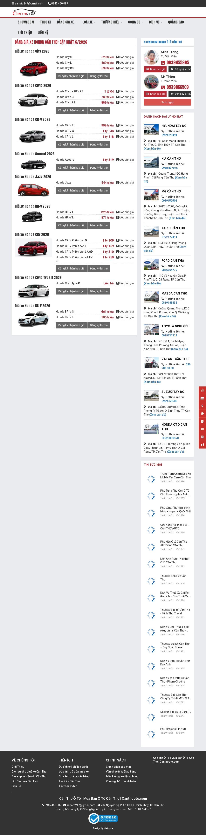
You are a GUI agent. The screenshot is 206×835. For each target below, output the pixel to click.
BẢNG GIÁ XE (67, 22)
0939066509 (175, 87)
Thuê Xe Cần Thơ (69, 781)
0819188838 (169, 302)
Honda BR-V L (64, 317)
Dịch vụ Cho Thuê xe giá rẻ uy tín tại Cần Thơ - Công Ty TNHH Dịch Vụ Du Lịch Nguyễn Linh (174, 628)
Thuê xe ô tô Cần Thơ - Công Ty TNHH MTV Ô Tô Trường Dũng (175, 696)
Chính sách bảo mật (118, 766)
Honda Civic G (65, 97)
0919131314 (169, 335)
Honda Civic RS (65, 102)
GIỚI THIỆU (24, 32)
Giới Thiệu (18, 766)
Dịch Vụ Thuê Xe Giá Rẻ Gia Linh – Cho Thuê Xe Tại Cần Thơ (174, 594)
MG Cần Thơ (171, 191)
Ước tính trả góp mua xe (74, 771)
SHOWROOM (25, 22)
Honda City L (64, 62)
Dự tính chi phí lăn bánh (73, 766)
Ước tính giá (125, 57)
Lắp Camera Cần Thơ (25, 781)
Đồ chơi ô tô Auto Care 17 (175, 711)
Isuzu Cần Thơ (173, 228)
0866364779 (169, 269)
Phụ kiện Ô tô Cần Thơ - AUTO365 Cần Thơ (174, 543)
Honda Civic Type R (68, 283)
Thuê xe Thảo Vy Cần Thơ (173, 577)
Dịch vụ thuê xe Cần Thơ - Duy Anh (175, 662)
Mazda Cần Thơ (174, 293)
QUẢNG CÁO (176, 22)
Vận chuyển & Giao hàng (121, 771)
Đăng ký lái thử (99, 76)
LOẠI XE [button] (88, 22)
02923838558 (170, 438)
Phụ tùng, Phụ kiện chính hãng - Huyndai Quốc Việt (175, 509)
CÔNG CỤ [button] (135, 22)
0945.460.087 (58, 3)
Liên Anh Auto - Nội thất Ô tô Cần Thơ (174, 560)
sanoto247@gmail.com (28, 3)
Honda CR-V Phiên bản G (71, 240)
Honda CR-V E (64, 125)
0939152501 (169, 200)
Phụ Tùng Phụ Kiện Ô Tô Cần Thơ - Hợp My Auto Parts (174, 492)
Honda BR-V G (65, 311)
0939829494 (169, 135)
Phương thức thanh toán (121, 781)
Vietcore (108, 828)
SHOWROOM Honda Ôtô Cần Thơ (163, 42)
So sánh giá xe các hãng (74, 776)
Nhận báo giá (155, 69)
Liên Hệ (16, 786)
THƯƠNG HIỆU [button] (111, 22)
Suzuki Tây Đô (172, 392)
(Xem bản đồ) (152, 148)
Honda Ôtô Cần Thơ (174, 427)
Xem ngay (167, 102)
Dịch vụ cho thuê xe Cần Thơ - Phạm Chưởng (174, 679)
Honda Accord (65, 159)
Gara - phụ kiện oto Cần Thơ (29, 776)
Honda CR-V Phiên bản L (71, 246)
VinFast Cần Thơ (175, 359)
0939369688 (169, 401)
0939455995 (175, 62)
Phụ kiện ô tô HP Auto (173, 728)
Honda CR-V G (65, 131)
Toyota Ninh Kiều (175, 326)
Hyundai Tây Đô (174, 126)
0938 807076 (169, 167)
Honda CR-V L (64, 136)
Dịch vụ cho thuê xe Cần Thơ (29, 771)
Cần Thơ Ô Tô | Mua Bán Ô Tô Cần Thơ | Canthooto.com (173, 759)
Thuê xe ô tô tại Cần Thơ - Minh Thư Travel (175, 611)
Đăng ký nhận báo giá (71, 76)
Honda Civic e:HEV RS (69, 91)
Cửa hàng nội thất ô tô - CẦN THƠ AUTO (174, 526)
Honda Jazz (63, 182)
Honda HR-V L (64, 212)
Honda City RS (65, 68)
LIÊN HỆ (43, 32)
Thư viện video (68, 786)
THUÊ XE (45, 22)
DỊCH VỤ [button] (155, 22)
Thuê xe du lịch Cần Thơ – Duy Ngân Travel (174, 645)
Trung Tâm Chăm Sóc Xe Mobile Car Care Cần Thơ (175, 475)
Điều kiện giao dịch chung (122, 776)
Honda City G (64, 57)
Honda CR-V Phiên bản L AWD (74, 251)
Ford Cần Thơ (172, 260)
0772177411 (169, 237)
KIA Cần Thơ (171, 158)
